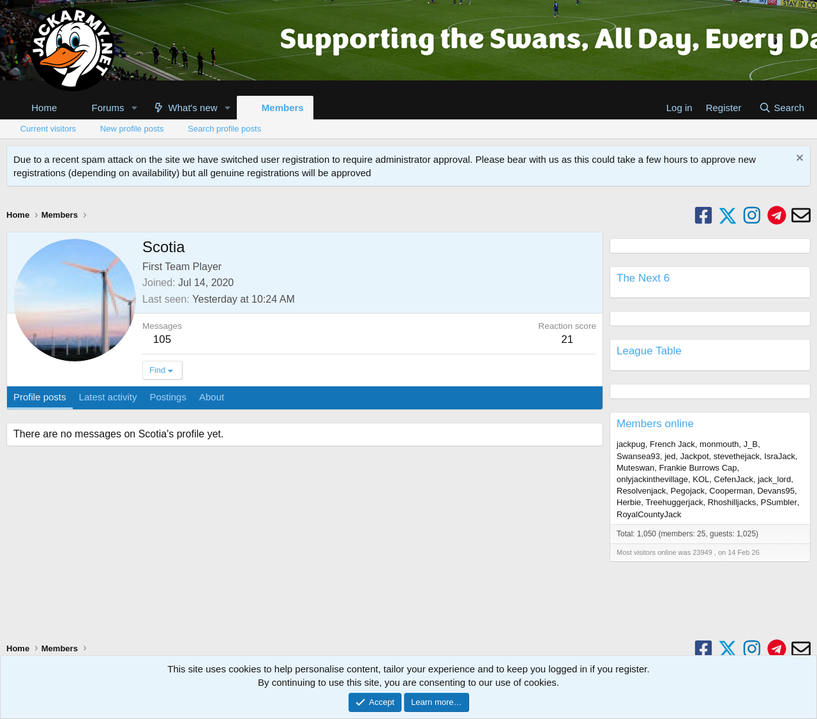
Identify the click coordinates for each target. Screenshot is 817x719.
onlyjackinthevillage (652, 479)
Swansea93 (638, 456)
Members (283, 107)
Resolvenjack (641, 491)
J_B (751, 444)
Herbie (629, 502)
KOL (701, 479)
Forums (108, 107)
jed (669, 456)
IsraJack (779, 456)
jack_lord (774, 479)
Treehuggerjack (674, 502)
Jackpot (694, 456)
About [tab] (211, 396)
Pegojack (688, 491)
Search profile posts (224, 128)
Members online (655, 424)
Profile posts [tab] (39, 396)
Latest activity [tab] (108, 396)
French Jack (672, 444)
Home (44, 107)
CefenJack (733, 479)
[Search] (782, 107)
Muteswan (635, 468)
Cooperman (731, 491)
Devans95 (776, 491)
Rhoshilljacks (732, 502)
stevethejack (737, 456)
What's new (193, 107)
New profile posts (132, 128)
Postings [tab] (167, 396)
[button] (134, 107)
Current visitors (48, 128)
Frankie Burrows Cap (698, 468)
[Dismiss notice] (798, 159)
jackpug (631, 444)
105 (162, 339)
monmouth (719, 444)
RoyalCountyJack (649, 514)
